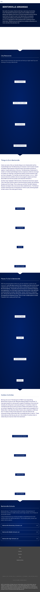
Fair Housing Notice (33, 576)
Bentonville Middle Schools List (10, 532)
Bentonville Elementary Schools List (12, 525)
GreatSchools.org (8, 516)
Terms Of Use (5, 576)
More (2, 1)
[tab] (20, 525)
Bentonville (5, 19)
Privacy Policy (12, 576)
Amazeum (31, 175)
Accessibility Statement (22, 576)
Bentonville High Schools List (10, 538)
